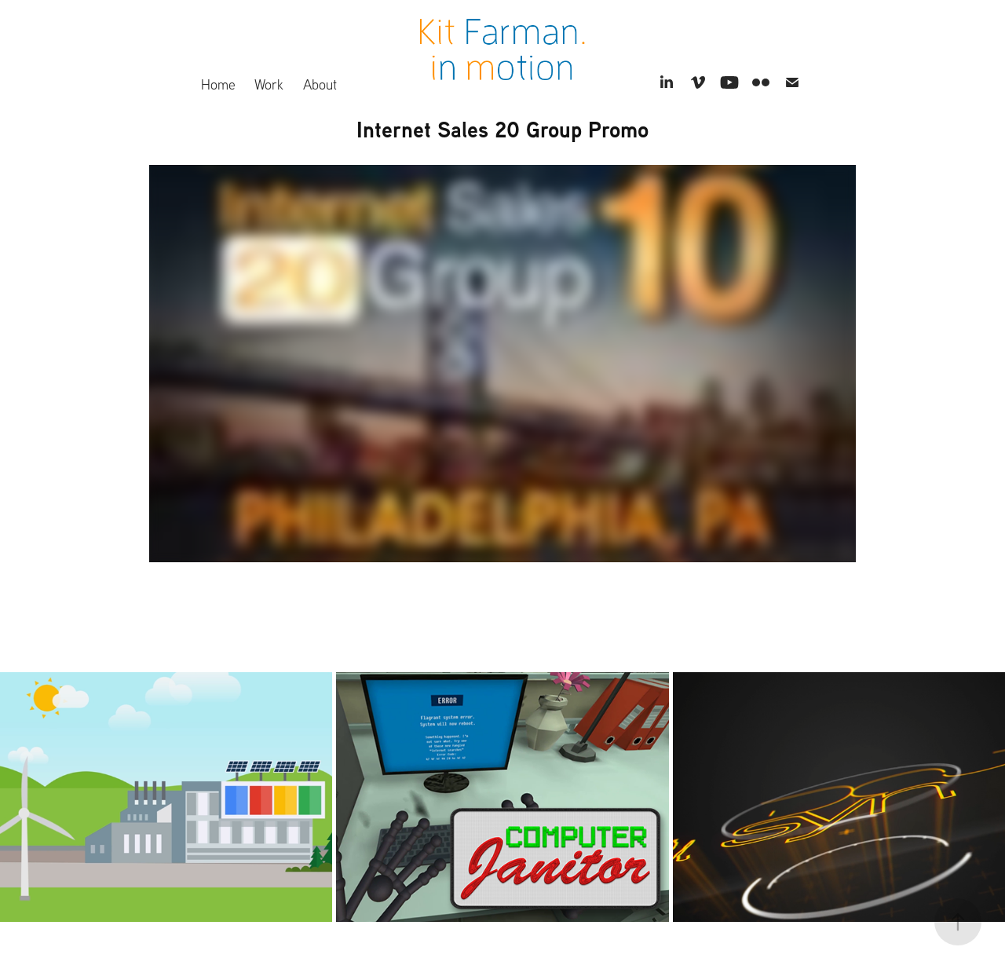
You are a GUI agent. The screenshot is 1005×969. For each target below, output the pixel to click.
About (320, 84)
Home (218, 84)
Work (268, 84)
